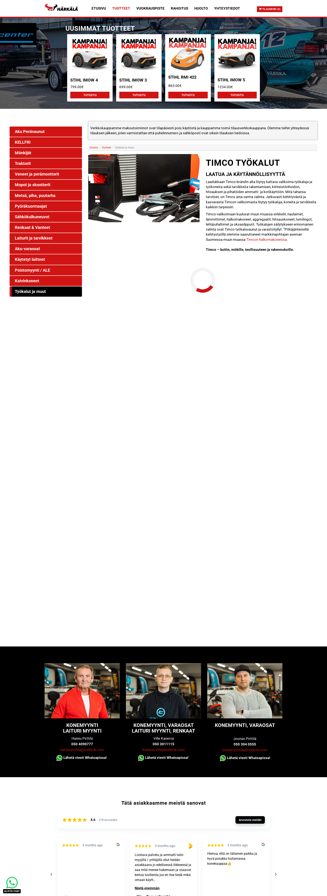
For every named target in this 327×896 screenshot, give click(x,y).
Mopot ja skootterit (32, 184)
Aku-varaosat (27, 248)
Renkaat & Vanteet (32, 227)
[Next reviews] (275, 874)
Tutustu (90, 95)
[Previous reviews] (51, 874)
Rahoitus (179, 8)
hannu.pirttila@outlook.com (82, 750)
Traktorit (23, 163)
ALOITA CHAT (12, 891)
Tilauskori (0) (269, 9)
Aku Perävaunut (30, 131)
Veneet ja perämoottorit (37, 174)
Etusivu (99, 8)
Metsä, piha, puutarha (35, 195)
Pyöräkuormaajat (31, 206)
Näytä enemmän (147, 888)
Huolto (201, 8)
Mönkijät (23, 152)
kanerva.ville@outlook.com (163, 750)
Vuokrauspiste (150, 8)
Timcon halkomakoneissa (266, 239)
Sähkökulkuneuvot (32, 216)
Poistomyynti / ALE (32, 270)
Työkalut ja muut (30, 291)
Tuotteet (121, 8)
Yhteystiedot (227, 8)
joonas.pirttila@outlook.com (245, 750)
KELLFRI (23, 142)
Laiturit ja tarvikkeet (34, 238)
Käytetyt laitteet (30, 259)
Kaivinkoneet (27, 280)
